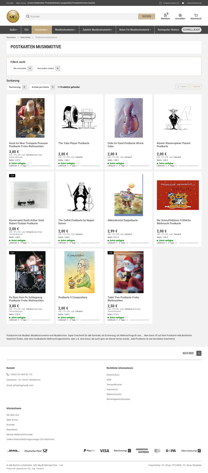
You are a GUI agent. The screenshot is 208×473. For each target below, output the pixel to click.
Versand (30, 155)
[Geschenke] (42, 30)
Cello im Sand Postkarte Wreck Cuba (125, 145)
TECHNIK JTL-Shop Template (187, 465)
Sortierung (14, 87)
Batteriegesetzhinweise (118, 399)
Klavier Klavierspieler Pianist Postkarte (173, 145)
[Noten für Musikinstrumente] (135, 30)
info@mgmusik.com (23, 385)
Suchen (146, 16)
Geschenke (25, 37)
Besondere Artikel (46, 68)
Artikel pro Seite (40, 87)
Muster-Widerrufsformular (19, 434)
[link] (104, 66)
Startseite (11, 37)
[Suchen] (84, 16)
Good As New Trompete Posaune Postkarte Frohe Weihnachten (28, 145)
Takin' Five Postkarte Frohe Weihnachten (123, 299)
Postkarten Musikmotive (46, 37)
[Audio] (13, 30)
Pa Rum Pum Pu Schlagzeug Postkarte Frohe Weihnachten (26, 299)
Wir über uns (12, 415)
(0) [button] (169, 3)
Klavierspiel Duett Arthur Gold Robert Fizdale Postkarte (26, 222)
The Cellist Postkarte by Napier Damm (76, 222)
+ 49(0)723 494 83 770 (20, 374)
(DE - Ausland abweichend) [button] (38, 166)
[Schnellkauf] (192, 29)
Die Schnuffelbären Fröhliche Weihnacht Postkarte (174, 222)
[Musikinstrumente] (65, 30)
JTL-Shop (166, 465)
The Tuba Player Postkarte (73, 143)
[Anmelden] (180, 16)
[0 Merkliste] (165, 16)
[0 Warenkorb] (196, 16)
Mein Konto (21, 3)
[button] (181, 86)
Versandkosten (114, 384)
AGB (109, 379)
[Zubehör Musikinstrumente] (97, 30)
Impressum (112, 389)
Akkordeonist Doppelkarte (123, 220)
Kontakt (9, 3)
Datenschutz (113, 374)
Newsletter (11, 429)
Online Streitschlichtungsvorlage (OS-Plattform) (30, 439)
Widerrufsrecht (114, 394)
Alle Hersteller (19, 68)
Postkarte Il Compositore (72, 297)
